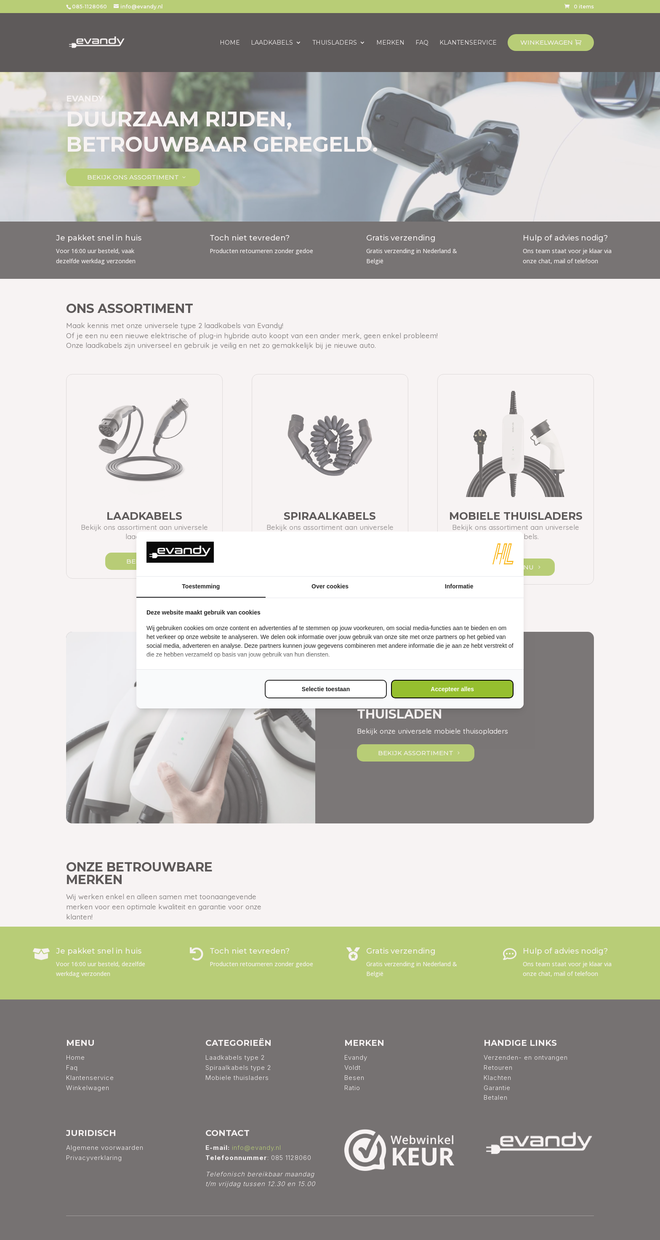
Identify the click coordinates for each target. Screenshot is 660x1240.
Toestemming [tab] (201, 586)
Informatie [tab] (459, 586)
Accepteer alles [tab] (452, 689)
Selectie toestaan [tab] (326, 689)
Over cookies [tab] (330, 586)
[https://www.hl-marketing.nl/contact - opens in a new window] (503, 553)
